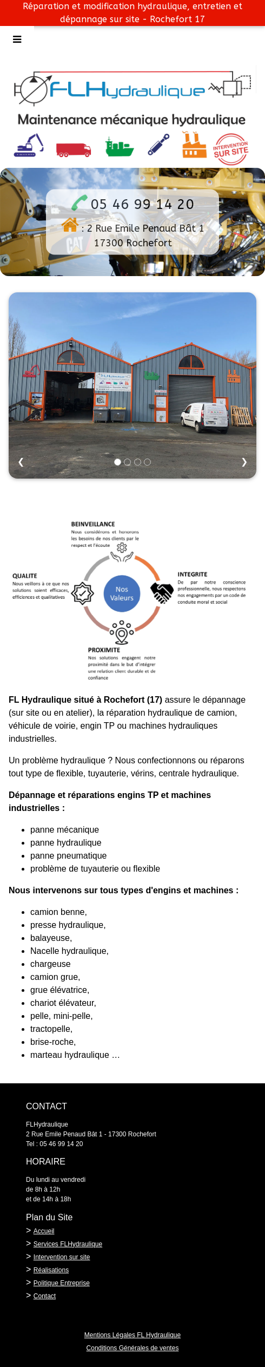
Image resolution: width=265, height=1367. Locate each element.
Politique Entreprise (62, 1283)
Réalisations (51, 1270)
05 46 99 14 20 (142, 204)
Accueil (44, 1231)
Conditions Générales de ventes (133, 1348)
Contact (45, 1296)
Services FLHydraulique (68, 1244)
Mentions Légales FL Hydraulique (132, 1335)
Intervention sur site (62, 1257)
